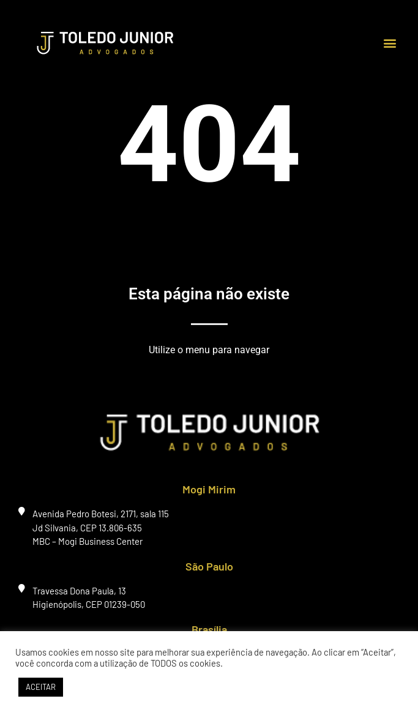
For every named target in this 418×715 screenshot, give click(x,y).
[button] (389, 43)
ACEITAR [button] (41, 687)
